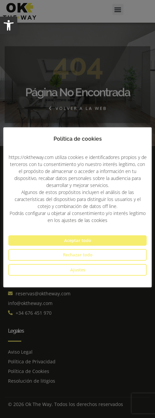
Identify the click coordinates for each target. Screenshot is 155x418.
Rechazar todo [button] (77, 255)
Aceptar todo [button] (77, 240)
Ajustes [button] (77, 270)
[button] (8, 25)
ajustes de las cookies (84, 220)
